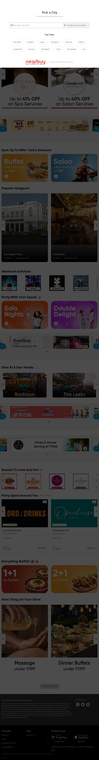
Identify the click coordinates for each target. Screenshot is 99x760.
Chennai (31, 49)
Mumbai (69, 42)
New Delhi (17, 42)
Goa (84, 49)
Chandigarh (45, 49)
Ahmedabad (71, 49)
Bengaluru (55, 42)
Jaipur (42, 42)
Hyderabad (17, 49)
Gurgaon (30, 42)
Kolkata (81, 42)
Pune (58, 49)
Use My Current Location (76, 25)
